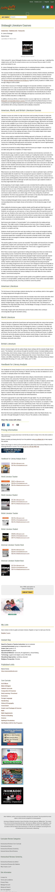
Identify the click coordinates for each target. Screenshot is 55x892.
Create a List (38, 2)
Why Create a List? (6, 867)
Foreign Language (6, 698)
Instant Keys (4, 30)
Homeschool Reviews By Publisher (10, 864)
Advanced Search (5, 887)
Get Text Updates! (6, 889)
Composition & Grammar (8, 691)
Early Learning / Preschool (9, 693)
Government (5, 705)
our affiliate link (39, 439)
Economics (4, 696)
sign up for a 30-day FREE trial (30, 446)
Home (31, 2)
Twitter (47, 7)
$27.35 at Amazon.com (17, 565)
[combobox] (18, 17)
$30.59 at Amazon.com (17, 518)
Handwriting (5, 701)
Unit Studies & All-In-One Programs (11, 723)
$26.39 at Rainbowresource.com (20, 485)
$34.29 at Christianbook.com (19, 502)
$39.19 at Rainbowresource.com (20, 503)
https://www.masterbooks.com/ (9, 671)
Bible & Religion (6, 686)
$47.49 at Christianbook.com (19, 465)
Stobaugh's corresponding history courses (13, 101)
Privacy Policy (4, 882)
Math (2, 710)
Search (5, 17)
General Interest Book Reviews (9, 851)
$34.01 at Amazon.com (17, 481)
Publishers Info (13, 30)
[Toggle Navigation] (27, 14)
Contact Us (4, 877)
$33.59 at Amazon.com (17, 463)
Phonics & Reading (7, 715)
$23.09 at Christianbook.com (19, 483)
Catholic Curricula (6, 688)
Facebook (43, 7)
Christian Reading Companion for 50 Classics (16, 80)
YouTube (52, 7)
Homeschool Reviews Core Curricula (11, 844)
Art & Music (4, 683)
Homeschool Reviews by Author (10, 862)
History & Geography (7, 703)
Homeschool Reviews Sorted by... (10, 848)
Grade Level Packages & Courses (11, 708)
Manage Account (5, 885)
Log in (52, 2)
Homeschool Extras (6, 846)
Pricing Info (21, 30)
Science (3, 718)
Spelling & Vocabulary (7, 720)
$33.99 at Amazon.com (17, 549)
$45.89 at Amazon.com (17, 534)
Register (47, 2)
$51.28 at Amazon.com (17, 500)
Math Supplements (7, 713)
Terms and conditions (7, 880)
